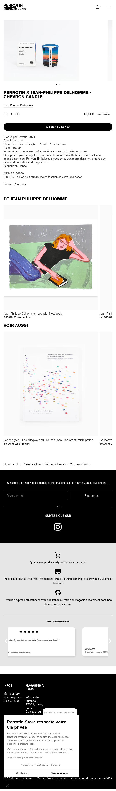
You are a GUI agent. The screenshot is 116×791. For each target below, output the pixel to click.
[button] (7, 785)
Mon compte (12, 693)
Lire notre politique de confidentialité (24, 758)
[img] (58, 631)
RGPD (108, 778)
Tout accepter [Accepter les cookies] (60, 773)
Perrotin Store (24, 778)
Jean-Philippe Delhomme (18, 105)
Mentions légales (58, 778)
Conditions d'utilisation (86, 778)
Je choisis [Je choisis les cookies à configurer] (22, 773)
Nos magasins (13, 697)
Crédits (41, 778)
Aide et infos (12, 701)
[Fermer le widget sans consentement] (60, 712)
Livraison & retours (15, 184)
